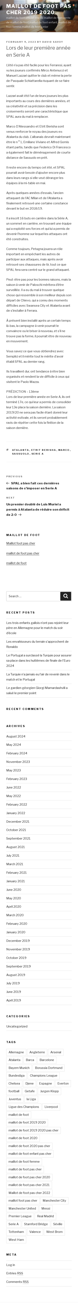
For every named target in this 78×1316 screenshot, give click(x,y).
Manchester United (22, 1208)
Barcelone (47, 1060)
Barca (30, 1060)
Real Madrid (45, 1216)
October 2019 (16, 958)
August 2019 (15, 975)
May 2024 (13, 745)
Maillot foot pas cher (20, 543)
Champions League (43, 1075)
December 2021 (18, 822)
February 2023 (16, 779)
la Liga (31, 1099)
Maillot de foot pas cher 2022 (29, 1193)
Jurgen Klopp (49, 1091)
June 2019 (13, 992)
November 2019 (18, 949)
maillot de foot (16, 563)
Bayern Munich (19, 1068)
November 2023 (18, 762)
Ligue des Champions (24, 1107)
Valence (35, 1232)
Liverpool (51, 1107)
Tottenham (16, 1232)
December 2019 (18, 941)
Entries (14, 1273)
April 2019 (13, 1000)
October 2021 (16, 830)
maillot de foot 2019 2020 (27, 1122)
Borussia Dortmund (48, 1068)
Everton (63, 1083)
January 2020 (15, 932)
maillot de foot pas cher (22, 553)
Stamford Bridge (36, 1224)
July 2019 (13, 983)
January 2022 (15, 813)
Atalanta (20, 450)
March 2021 (14, 864)
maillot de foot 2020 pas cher (29, 1146)
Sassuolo (21, 453)
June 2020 (13, 890)
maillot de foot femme (24, 1162)
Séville (57, 1224)
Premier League (20, 1216)
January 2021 (15, 881)
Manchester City (54, 1200)
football (14, 1091)
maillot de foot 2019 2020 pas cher (33, 1130)
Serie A (37, 453)
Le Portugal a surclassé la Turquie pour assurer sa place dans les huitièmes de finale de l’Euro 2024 (39, 661)
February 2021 (16, 873)
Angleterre (37, 1052)
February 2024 (16, 753)
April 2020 (13, 907)
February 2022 (16, 804)
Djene (29, 1083)
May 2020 (13, 898)
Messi (45, 1208)
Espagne (45, 1083)
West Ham (16, 1240)
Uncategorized (16, 1026)
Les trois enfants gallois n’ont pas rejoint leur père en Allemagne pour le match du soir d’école (37, 628)
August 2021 (15, 847)
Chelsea (14, 1083)
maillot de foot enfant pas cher (30, 1154)
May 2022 (13, 796)
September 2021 (18, 838)
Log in (10, 1265)
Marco (64, 450)
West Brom (54, 1232)
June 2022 (13, 787)
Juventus (15, 1099)
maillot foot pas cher (23, 1200)
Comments (17, 1282)
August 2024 (15, 736)
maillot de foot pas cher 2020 (29, 1177)
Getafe (30, 1091)
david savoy (52, 41)
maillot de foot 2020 (23, 1138)
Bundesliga (17, 1075)
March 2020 (15, 915)
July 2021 (13, 855)
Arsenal (55, 1052)
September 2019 (18, 966)
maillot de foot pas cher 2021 (29, 1185)
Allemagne (16, 1052)
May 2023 (13, 770)
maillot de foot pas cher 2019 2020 (38, 9)
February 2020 (16, 924)
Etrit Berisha (43, 450)
